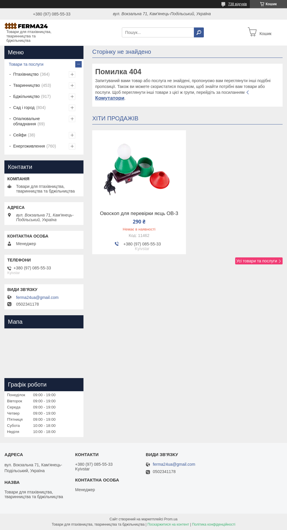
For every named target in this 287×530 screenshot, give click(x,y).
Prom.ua (170, 519)
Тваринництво (26, 85)
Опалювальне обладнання (26, 121)
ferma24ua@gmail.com (37, 297)
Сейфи (19, 135)
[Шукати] (199, 32)
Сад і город (24, 107)
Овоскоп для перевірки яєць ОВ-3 (139, 213)
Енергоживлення (29, 146)
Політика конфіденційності (213, 524)
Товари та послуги (26, 64)
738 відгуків (237, 4)
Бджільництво (26, 96)
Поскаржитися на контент (168, 524)
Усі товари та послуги (256, 261)
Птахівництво (26, 74)
